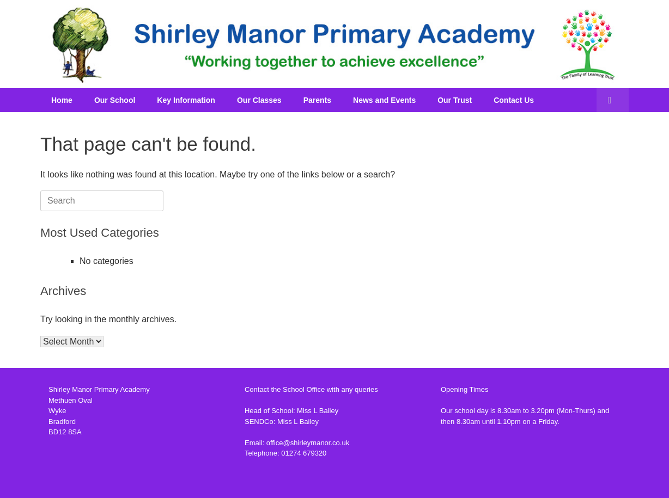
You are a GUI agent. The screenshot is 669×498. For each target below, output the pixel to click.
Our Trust (454, 100)
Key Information (186, 100)
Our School (114, 100)
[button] (613, 100)
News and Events (384, 100)
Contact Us (514, 100)
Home (61, 100)
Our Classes (259, 100)
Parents (317, 100)
